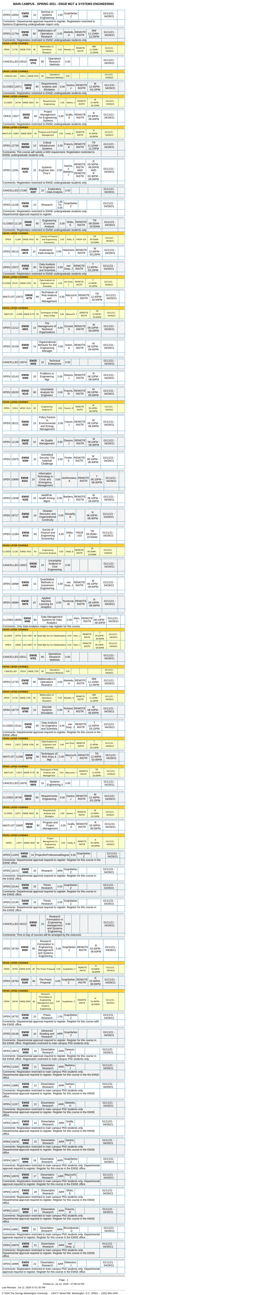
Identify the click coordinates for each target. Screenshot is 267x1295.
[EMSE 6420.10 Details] (33, 566)
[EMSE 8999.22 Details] (25, 1265)
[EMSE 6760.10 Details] (25, 711)
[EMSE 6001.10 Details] (25, 329)
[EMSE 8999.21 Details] (26, 1246)
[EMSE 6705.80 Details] (28, 49)
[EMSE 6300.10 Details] (25, 460)
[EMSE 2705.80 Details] (25, 35)
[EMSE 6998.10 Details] (25, 887)
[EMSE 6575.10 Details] (25, 604)
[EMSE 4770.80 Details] (29, 298)
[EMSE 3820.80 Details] (26, 117)
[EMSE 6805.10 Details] (33, 784)
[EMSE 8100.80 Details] (28, 969)
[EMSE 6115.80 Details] (25, 393)
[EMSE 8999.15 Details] (26, 1143)
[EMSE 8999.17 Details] (25, 1177)
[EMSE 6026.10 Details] (33, 363)
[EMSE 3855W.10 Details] (25, 147)
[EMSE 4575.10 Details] (25, 252)
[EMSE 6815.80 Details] (31, 102)
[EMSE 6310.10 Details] (25, 480)
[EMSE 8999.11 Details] (26, 1068)
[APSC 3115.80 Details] (28, 408)
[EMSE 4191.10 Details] (25, 171)
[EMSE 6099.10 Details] (25, 377)
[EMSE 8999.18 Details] (26, 1193)
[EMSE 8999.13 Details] (25, 1105)
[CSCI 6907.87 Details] (30, 645)
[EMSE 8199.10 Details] (25, 1017)
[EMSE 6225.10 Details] (25, 443)
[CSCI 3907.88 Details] (30, 636)
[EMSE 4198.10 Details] (25, 206)
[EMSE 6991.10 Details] (24, 856)
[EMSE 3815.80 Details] (28, 88)
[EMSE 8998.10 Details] (25, 1035)
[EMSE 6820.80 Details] (29, 133)
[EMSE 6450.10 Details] (25, 585)
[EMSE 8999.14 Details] (26, 1124)
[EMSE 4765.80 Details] (25, 268)
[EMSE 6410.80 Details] (31, 239)
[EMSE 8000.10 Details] (33, 925)
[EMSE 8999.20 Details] (25, 1230)
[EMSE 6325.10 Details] (25, 499)
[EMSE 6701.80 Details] (36, 76)
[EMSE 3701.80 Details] (33, 63)
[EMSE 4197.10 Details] (33, 191)
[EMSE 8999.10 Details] (26, 1052)
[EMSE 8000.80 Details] (25, 950)
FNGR (79, 239)
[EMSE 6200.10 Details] (25, 424)
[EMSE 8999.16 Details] (25, 1161)
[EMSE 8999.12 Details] (26, 1086)
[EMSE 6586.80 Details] (27, 621)
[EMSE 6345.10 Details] (25, 516)
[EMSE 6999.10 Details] (25, 903)
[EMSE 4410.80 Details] (28, 224)
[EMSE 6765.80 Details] (28, 283)
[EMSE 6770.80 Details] (32, 314)
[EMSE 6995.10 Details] (25, 872)
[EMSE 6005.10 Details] (25, 347)
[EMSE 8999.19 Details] (26, 1212)
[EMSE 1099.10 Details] (25, 16)
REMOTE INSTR (80, 34)
